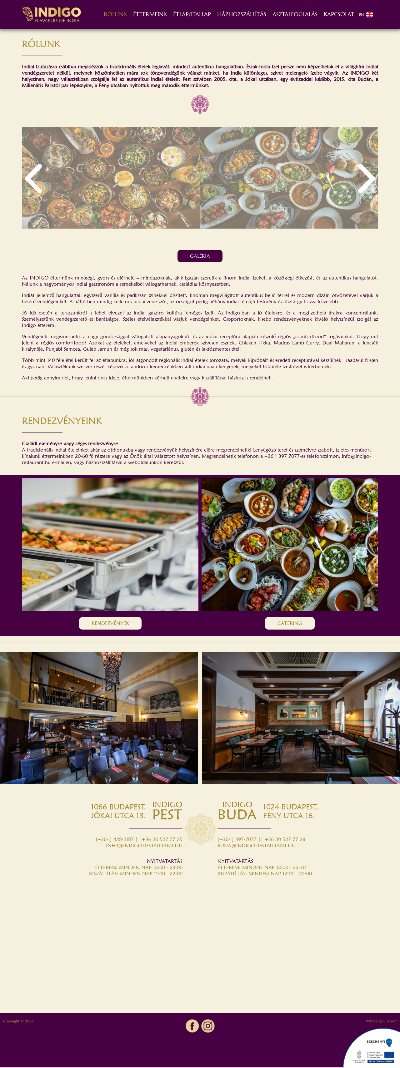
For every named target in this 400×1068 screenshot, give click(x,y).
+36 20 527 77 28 (285, 840)
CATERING (290, 624)
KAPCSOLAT (339, 15)
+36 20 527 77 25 (162, 840)
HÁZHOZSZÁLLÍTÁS (241, 15)
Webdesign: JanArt (381, 1022)
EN (366, 15)
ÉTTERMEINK (150, 15)
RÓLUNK (115, 15)
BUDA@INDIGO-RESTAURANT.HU (257, 846)
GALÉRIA (200, 257)
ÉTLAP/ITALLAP (192, 15)
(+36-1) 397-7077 (237, 840)
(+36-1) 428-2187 (115, 840)
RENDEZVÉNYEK (110, 624)
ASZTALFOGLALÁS (295, 15)
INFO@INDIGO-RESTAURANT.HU (144, 846)
